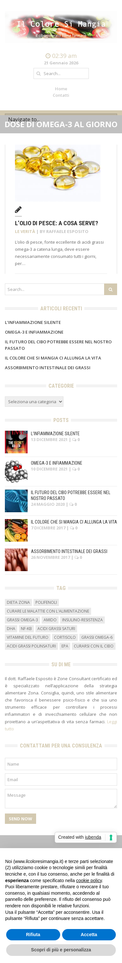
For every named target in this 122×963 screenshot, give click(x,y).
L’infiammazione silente (33, 322)
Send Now (20, 819)
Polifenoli (46, 602)
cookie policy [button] (89, 880)
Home (61, 89)
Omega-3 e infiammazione (34, 332)
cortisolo (65, 637)
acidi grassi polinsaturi (31, 646)
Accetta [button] (89, 934)
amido (50, 620)
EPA (64, 646)
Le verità (25, 231)
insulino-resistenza (82, 620)
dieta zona (18, 602)
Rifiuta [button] (33, 934)
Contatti (61, 95)
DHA (11, 628)
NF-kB (26, 628)
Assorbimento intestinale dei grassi (47, 368)
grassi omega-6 (97, 637)
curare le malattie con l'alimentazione (48, 611)
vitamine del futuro (27, 637)
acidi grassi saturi (56, 628)
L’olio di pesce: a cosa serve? (56, 223)
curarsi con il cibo (94, 646)
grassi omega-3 (22, 620)
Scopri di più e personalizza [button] (61, 949)
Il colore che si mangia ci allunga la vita (53, 358)
